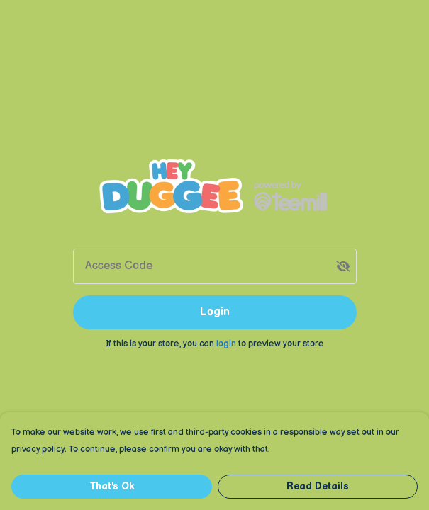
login (227, 343)
